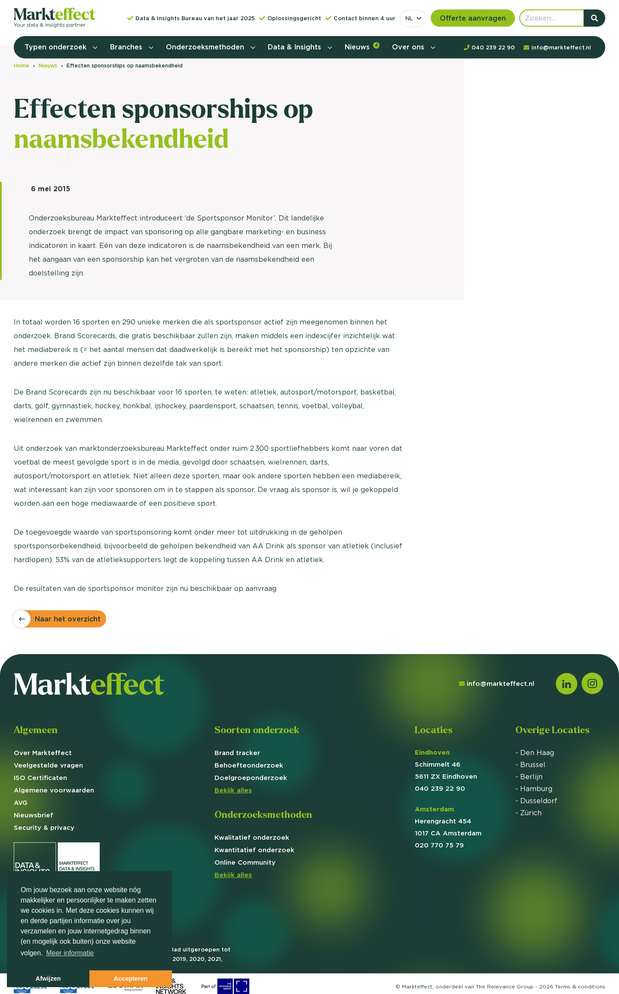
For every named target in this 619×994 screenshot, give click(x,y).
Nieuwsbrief (33, 815)
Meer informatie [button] (70, 953)
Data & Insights (295, 47)
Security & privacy (44, 827)
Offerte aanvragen (473, 18)
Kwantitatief (254, 850)
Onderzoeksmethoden (206, 47)
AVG (21, 802)
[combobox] (413, 18)
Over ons (409, 47)
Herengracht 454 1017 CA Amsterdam (448, 821)
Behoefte (249, 765)
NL (409, 18)
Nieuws (362, 46)
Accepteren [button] (130, 978)
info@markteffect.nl (496, 683)
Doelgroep (251, 778)
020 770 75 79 (439, 845)
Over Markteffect (43, 753)
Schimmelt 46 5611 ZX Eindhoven (446, 764)
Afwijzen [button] (48, 978)
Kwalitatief (252, 837)
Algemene (54, 790)
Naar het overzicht (68, 619)
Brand (237, 753)
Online (245, 862)
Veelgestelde (48, 765)
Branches (127, 47)
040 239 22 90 (440, 788)
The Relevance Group (504, 986)
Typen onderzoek (57, 47)
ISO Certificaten (40, 778)
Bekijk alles (233, 790)
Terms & (580, 986)
